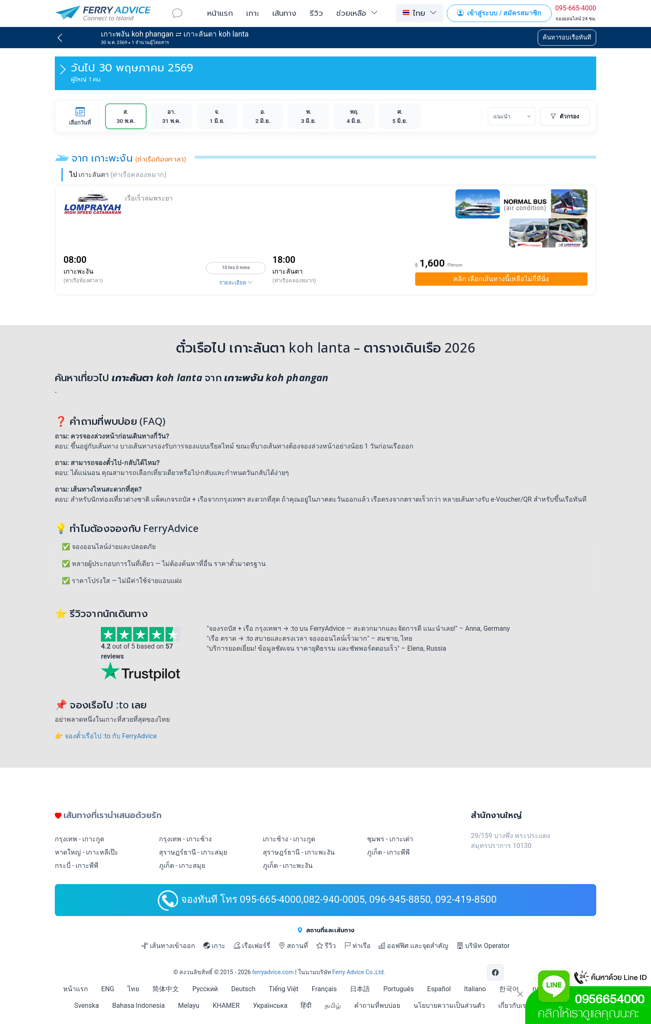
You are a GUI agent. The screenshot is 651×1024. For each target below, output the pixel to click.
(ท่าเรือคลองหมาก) (294, 280)
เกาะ (252, 13)
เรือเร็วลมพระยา (149, 198)
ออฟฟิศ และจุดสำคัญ (413, 946)
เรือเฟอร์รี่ (252, 946)
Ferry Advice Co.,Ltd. (358, 972)
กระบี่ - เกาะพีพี (76, 866)
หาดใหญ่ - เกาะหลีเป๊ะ (86, 852)
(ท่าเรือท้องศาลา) (83, 280)
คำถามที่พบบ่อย (377, 1005)
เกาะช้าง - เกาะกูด (289, 839)
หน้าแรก (220, 13)
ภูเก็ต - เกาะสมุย (182, 866)
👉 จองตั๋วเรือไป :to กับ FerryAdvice (106, 736)
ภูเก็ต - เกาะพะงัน (288, 866)
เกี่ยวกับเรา (514, 1005)
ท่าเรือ (357, 946)
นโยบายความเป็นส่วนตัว (449, 1005)
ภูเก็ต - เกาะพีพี (388, 852)
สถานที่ (293, 946)
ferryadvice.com (273, 972)
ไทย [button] (414, 12)
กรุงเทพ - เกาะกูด (79, 839)
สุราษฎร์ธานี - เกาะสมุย (193, 852)
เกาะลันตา (287, 271)
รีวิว (316, 13)
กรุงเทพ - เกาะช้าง (185, 839)
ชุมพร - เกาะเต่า (390, 839)
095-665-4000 (575, 8)
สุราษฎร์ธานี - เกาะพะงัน (299, 852)
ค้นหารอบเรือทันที (567, 37)
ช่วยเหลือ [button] (351, 13)
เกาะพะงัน (78, 271)
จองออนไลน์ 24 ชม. (576, 19)
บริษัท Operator (483, 946)
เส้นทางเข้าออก (168, 946)
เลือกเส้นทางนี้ (501, 279)
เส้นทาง (284, 13)
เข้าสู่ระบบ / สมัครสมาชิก (499, 13)
